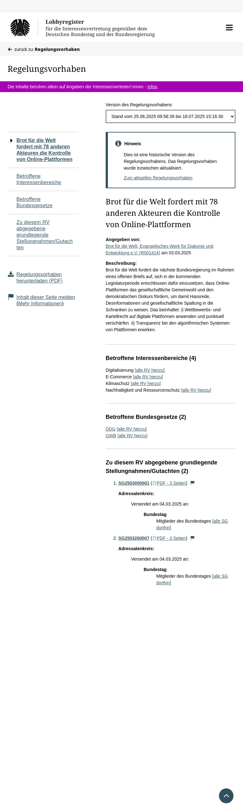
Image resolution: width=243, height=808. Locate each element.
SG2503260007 (133, 538)
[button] (229, 27)
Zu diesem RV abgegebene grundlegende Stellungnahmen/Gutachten (44, 235)
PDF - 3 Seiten (169, 483)
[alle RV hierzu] (150, 370)
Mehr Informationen (40, 303)
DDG (110, 429)
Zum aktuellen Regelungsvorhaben (158, 177)
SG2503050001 (133, 483)
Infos (152, 86)
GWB (111, 435)
